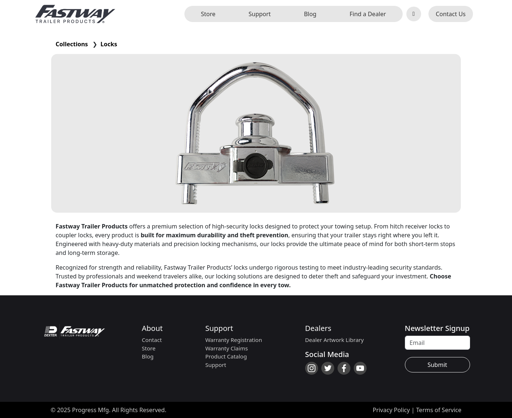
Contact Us (451, 14)
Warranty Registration (233, 339)
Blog (310, 14)
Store (208, 14)
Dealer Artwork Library (334, 339)
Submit (437, 365)
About (152, 328)
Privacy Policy (391, 410)
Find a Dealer (368, 14)
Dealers (318, 328)
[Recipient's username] (437, 343)
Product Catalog (226, 356)
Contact (152, 339)
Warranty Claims (226, 348)
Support (259, 14)
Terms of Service (439, 410)
